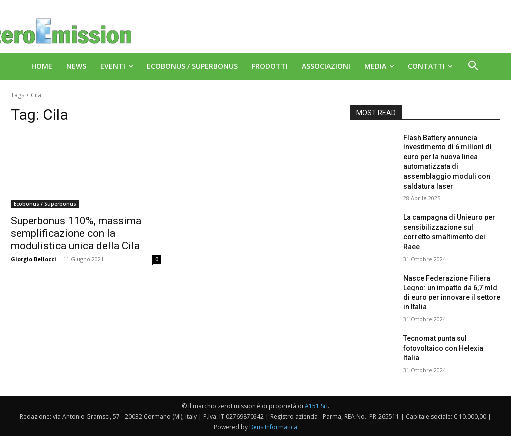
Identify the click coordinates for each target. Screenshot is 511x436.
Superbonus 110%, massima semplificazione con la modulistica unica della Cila (76, 233)
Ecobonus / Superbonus (45, 203)
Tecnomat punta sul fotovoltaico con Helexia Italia (443, 348)
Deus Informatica (273, 427)
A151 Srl (316, 406)
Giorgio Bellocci (33, 259)
